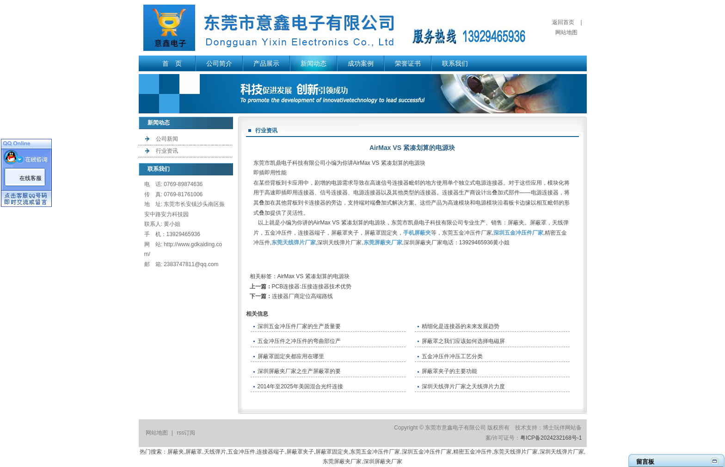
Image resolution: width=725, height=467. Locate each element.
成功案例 (361, 63)
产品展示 (266, 63)
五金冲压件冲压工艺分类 (452, 356)
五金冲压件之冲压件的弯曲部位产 (299, 341)
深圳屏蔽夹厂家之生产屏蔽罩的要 (299, 371)
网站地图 (566, 32)
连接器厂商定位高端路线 (302, 296)
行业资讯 (167, 151)
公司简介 (219, 63)
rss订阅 (186, 433)
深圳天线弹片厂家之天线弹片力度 (463, 386)
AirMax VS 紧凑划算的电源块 (313, 276)
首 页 (172, 63)
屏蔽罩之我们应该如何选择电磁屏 (463, 341)
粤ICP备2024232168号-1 (551, 438)
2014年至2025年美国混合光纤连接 (300, 386)
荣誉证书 (408, 63)
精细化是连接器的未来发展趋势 (460, 326)
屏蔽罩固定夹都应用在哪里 (291, 356)
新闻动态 (313, 63)
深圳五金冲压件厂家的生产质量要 (299, 326)
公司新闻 (167, 139)
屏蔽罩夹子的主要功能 (449, 371)
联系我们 (455, 63)
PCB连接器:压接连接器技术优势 (311, 286)
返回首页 (563, 22)
